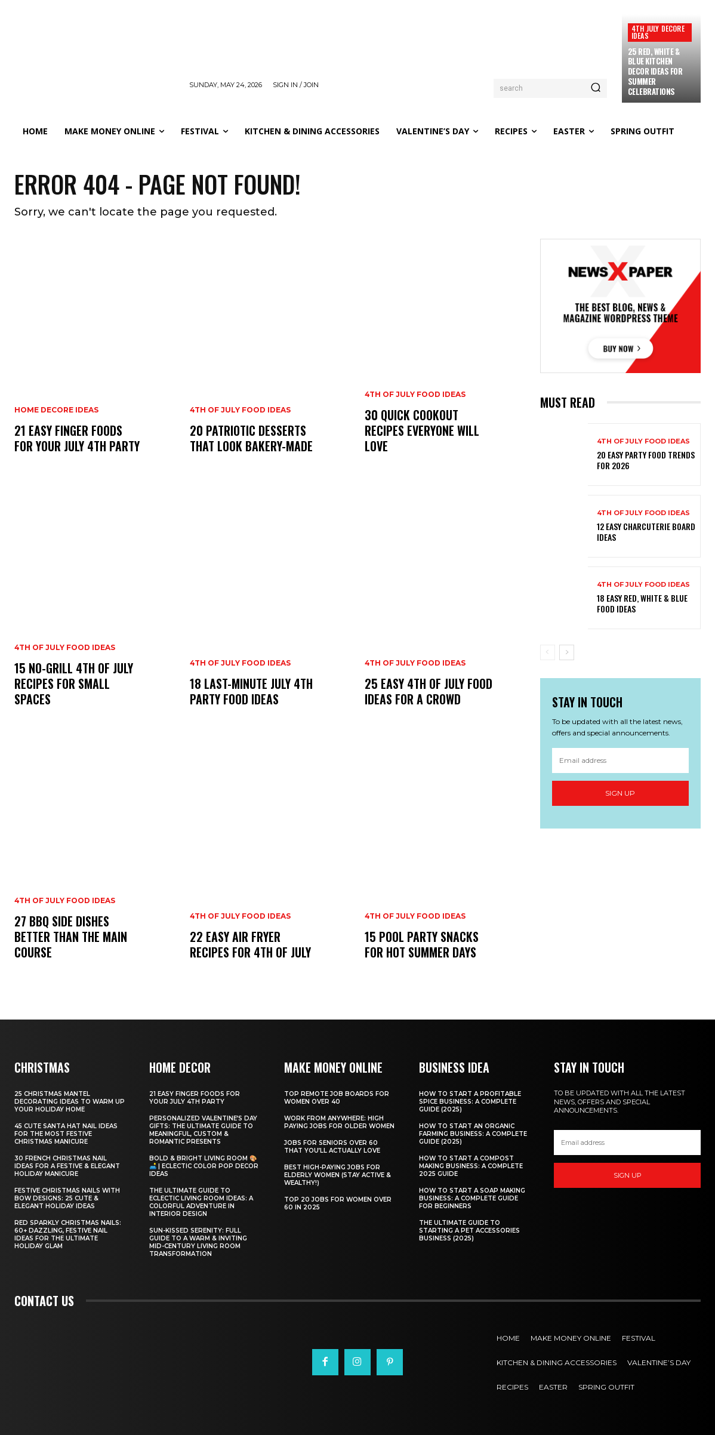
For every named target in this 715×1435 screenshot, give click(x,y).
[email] (620, 760)
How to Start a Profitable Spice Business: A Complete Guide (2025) (470, 1101)
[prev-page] (547, 652)
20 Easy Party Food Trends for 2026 (646, 460)
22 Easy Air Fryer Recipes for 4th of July (250, 944)
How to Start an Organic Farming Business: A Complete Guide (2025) (473, 1133)
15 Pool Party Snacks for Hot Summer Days (422, 944)
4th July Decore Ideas (658, 32)
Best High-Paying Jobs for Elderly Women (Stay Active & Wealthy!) (337, 1175)
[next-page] (566, 652)
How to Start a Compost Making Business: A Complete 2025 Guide (471, 1166)
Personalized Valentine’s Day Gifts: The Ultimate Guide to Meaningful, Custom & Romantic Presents (203, 1129)
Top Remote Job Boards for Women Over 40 (336, 1097)
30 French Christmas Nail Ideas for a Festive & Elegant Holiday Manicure (67, 1166)
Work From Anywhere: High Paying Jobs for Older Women (339, 1122)
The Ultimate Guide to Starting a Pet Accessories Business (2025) (469, 1230)
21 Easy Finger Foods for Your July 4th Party (77, 438)
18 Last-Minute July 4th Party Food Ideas (251, 691)
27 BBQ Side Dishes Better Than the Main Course (70, 936)
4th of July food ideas (64, 647)
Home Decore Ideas (56, 410)
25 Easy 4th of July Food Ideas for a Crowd (428, 691)
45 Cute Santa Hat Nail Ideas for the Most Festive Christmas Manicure (66, 1133)
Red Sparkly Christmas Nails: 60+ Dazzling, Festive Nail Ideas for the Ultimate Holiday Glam (67, 1234)
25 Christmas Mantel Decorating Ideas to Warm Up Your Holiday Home (69, 1101)
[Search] (595, 88)
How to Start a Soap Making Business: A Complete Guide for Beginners (472, 1198)
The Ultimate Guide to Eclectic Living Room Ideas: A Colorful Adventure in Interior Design (201, 1202)
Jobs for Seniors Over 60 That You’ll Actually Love (332, 1146)
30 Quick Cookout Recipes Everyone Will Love (422, 430)
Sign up (620, 793)
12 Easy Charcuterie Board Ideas (646, 531)
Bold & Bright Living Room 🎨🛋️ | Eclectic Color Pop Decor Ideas (203, 1166)
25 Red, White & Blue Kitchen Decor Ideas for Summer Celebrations (655, 71)
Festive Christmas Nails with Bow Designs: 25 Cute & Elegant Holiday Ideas (67, 1198)
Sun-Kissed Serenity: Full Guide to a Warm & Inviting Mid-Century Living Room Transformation (198, 1242)
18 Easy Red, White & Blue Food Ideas (642, 603)
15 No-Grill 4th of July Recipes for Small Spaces (73, 683)
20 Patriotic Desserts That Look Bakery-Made (251, 438)
